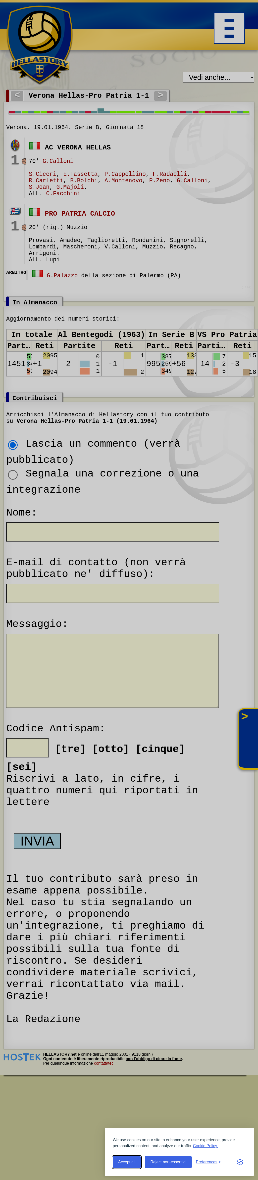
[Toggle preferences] (208, 1162)
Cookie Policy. (205, 1146)
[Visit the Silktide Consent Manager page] (240, 1162)
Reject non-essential (168, 1162)
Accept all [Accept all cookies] (126, 1162)
